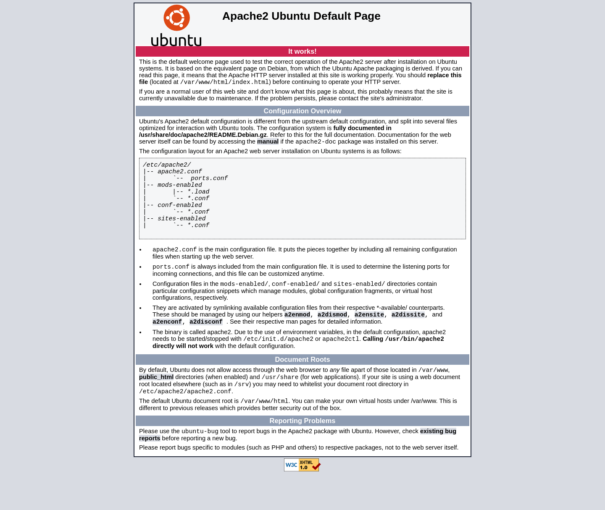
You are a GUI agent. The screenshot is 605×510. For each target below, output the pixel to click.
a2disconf (206, 348)
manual (268, 144)
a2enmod (297, 340)
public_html (156, 408)
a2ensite (369, 340)
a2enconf (167, 348)
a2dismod (332, 340)
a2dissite (408, 340)
